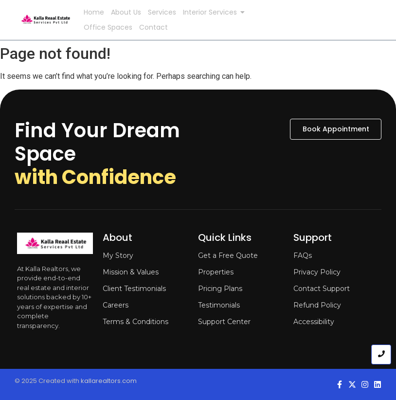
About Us (126, 12)
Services (162, 12)
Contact (153, 27)
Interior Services (211, 12)
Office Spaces (108, 27)
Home (94, 12)
